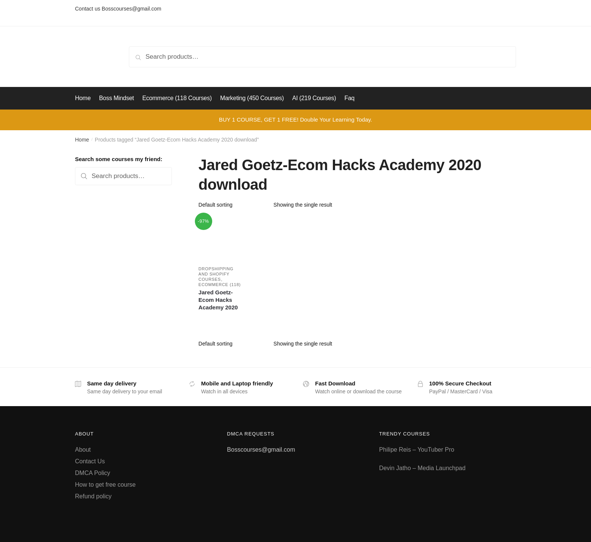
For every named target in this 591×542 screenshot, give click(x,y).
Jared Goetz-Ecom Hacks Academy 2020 (218, 300)
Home (82, 140)
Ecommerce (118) (220, 284)
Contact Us (90, 461)
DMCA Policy (92, 473)
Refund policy (93, 496)
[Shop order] (233, 204)
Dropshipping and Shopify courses (216, 274)
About (83, 449)
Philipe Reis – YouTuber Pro (417, 449)
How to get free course (105, 484)
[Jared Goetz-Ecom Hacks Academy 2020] (220, 238)
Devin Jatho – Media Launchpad (422, 468)
